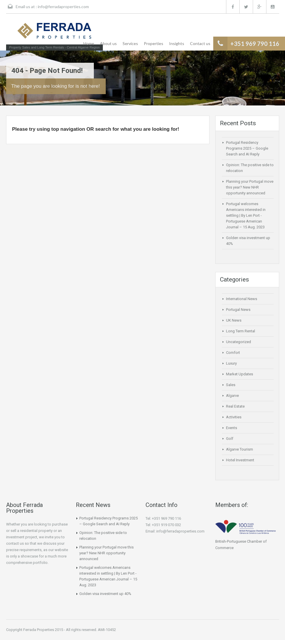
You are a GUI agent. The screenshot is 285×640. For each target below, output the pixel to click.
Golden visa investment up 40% (105, 593)
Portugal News (238, 309)
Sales (230, 385)
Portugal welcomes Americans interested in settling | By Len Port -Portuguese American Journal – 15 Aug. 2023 (246, 215)
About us (108, 43)
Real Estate (235, 406)
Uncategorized (238, 342)
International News (241, 299)
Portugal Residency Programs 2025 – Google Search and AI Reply (247, 148)
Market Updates (239, 374)
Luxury (231, 363)
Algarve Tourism (239, 449)
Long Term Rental (240, 331)
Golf (229, 438)
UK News (233, 320)
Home (88, 43)
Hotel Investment (240, 460)
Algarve (232, 395)
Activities (233, 417)
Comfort (233, 352)
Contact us (200, 43)
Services (130, 43)
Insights (176, 43)
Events (231, 428)
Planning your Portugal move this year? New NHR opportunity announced (249, 187)
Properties (153, 43)
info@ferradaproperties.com (63, 6)
